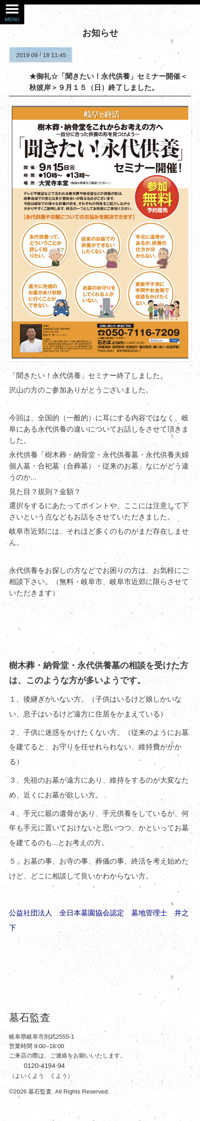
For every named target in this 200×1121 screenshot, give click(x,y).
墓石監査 (29, 1017)
